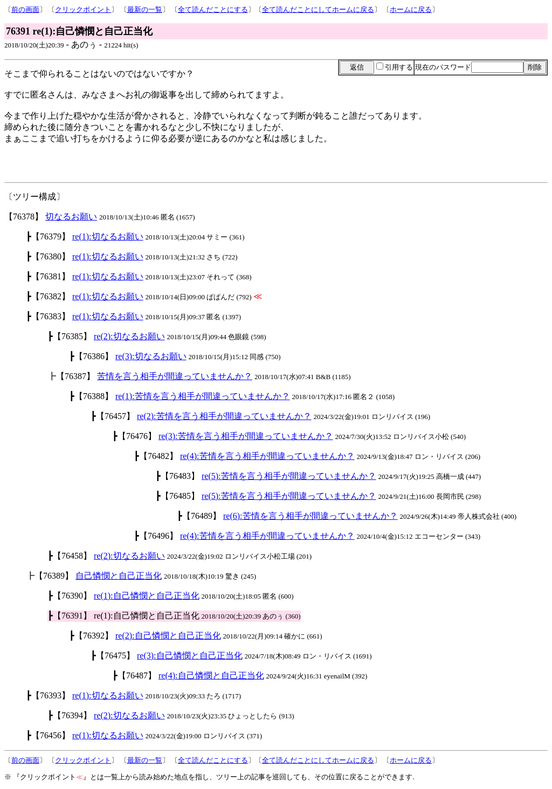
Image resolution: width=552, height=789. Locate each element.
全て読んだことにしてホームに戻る (318, 9)
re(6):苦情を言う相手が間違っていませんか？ (310, 515)
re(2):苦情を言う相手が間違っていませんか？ (224, 416)
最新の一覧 (144, 9)
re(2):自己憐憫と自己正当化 (168, 635)
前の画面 (25, 9)
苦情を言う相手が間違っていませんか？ (174, 376)
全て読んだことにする (213, 9)
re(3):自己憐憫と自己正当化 (190, 655)
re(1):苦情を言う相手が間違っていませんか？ (202, 396)
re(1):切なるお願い (107, 236)
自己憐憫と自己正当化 (118, 575)
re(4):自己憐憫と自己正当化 (211, 675)
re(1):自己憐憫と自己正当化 (146, 595)
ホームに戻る (411, 9)
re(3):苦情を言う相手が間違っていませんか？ (245, 436)
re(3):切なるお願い (151, 356)
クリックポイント (83, 9)
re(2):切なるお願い (129, 336)
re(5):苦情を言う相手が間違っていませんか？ (289, 476)
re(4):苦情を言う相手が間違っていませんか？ (267, 456)
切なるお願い (71, 216)
